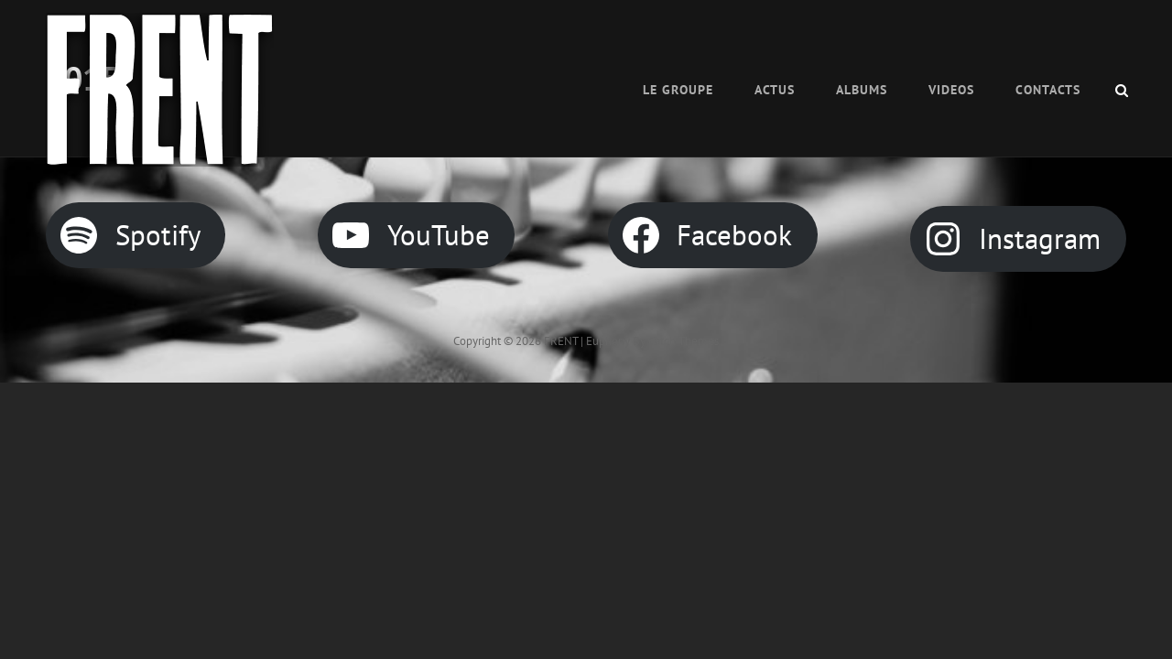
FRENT (561, 341)
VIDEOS (951, 89)
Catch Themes (683, 341)
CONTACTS (1047, 89)
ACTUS (774, 89)
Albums (861, 89)
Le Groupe (678, 89)
